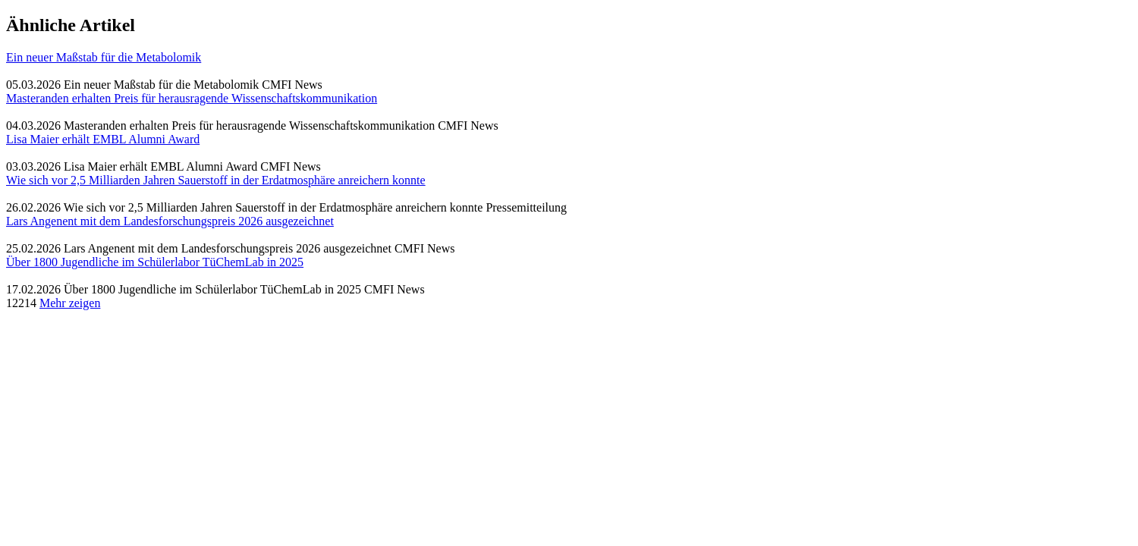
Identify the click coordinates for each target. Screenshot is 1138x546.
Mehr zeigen (69, 303)
